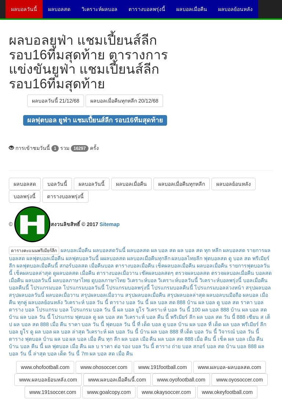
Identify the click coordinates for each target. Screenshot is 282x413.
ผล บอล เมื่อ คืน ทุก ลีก (94, 339)
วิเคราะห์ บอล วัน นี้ (86, 302)
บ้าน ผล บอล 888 (159, 332)
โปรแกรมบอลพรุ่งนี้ (128, 288)
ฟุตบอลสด (215, 258)
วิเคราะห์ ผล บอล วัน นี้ (112, 332)
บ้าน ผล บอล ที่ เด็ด (199, 324)
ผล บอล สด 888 (167, 302)
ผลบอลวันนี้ (27, 11)
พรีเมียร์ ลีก (182, 317)
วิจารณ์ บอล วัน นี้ (238, 332)
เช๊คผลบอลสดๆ (157, 273)
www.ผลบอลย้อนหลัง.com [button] (48, 380)
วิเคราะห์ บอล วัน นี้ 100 (173, 310)
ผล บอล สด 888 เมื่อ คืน (40, 324)
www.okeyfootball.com (227, 392)
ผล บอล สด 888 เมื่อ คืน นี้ (187, 339)
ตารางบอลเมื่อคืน (135, 266)
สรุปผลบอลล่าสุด (186, 295)
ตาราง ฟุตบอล (25, 339)
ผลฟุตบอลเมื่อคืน (45, 258)
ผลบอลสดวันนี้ (109, 250)
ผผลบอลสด (113, 258)
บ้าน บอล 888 (241, 346)
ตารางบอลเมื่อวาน (117, 273)
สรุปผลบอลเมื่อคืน (145, 295)
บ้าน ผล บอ (55, 339)
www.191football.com (162, 367)
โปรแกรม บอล (52, 310)
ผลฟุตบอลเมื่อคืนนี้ (37, 266)
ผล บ (93, 346)
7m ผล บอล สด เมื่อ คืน (107, 354)
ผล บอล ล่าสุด (69, 332)
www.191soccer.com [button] (52, 392)
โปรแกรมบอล (46, 288)
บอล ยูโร (19, 332)
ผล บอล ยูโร (131, 310)
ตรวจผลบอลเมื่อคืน (232, 273)
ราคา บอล (252, 302)
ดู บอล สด (228, 302)
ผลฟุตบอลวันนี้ (82, 258)
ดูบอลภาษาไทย (108, 280)
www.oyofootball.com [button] (181, 380)
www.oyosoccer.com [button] (239, 380)
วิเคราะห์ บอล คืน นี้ (146, 317)
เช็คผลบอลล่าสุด (32, 273)
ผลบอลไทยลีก (186, 258)
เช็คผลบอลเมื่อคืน (175, 266)
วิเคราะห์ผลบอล (102, 11)
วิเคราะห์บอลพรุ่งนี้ (220, 280)
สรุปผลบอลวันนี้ (26, 295)
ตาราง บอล (22, 310)
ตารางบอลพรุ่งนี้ (150, 11)
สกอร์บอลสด (73, 266)
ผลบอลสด (62, 11)
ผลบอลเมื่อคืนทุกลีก (148, 258)
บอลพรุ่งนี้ (25, 196)
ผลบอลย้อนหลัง (238, 11)
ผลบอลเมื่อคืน (194, 11)
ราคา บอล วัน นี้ (86, 324)
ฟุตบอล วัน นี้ (120, 324)
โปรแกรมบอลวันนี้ (84, 288)
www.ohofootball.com (45, 367)
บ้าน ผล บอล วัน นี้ (30, 317)
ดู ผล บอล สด (108, 317)
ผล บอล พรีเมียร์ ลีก (245, 324)
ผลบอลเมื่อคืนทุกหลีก (181, 184)
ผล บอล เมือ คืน (139, 339)
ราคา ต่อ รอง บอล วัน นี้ (127, 346)
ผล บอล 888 (215, 310)
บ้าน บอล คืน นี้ (26, 346)
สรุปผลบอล (258, 288)
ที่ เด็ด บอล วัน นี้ (198, 332)
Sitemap (109, 224)
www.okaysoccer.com (166, 392)
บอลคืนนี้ (19, 288)
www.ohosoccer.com (103, 367)
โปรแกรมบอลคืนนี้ (172, 288)
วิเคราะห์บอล (142, 280)
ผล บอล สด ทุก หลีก (199, 250)
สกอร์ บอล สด (208, 346)
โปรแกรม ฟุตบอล (71, 317)
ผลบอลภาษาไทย (71, 280)
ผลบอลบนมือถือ (223, 295)
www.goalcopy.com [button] (109, 392)
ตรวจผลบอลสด (192, 273)
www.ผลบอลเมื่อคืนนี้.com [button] (117, 380)
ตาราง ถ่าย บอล (174, 346)
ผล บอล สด (163, 250)
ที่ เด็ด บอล (149, 324)
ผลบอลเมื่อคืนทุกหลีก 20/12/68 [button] (124, 101)
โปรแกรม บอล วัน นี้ (93, 310)
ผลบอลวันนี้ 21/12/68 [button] (55, 101)
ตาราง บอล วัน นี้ (129, 302)
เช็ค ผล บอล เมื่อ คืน (240, 339)
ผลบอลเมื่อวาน (62, 295)
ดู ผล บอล (41, 332)
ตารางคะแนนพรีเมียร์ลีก (34, 250)
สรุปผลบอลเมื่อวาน (102, 295)
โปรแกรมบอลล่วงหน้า (219, 288)
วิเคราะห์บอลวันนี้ (178, 280)
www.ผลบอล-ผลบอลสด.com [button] (229, 367)
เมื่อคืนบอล (101, 266)
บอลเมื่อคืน (255, 280)
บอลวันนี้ (57, 184)
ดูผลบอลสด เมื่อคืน (74, 273)
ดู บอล (170, 324)
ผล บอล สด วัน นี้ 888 (221, 317)
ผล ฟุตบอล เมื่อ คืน (66, 346)
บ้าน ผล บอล (201, 302)
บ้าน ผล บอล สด (249, 310)
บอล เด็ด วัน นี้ (63, 354)
